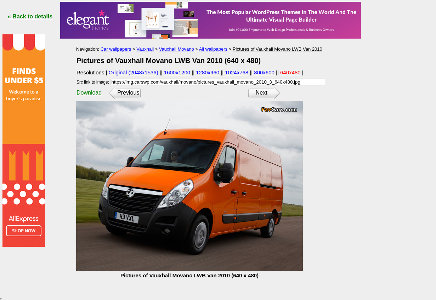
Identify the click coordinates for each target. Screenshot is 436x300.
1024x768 (236, 72)
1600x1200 (177, 72)
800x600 (264, 72)
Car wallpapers (116, 49)
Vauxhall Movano (176, 49)
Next (261, 93)
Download (89, 93)
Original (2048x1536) (133, 72)
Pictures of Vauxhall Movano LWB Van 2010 (277, 49)
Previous (128, 93)
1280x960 (207, 72)
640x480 (290, 72)
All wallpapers (213, 49)
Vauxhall (145, 49)
